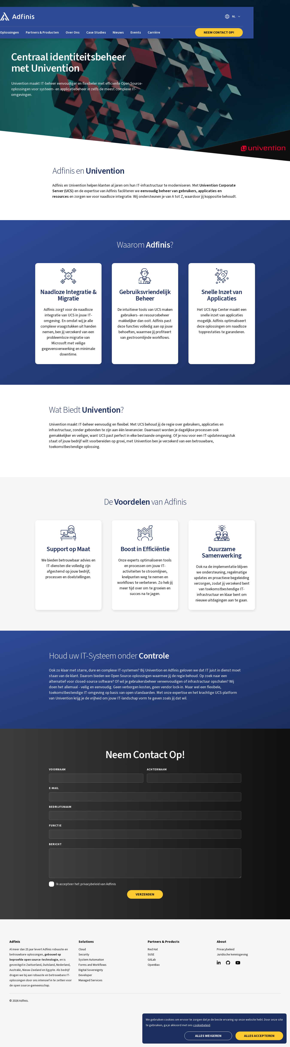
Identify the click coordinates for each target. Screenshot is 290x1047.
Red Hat (153, 949)
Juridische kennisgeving (232, 954)
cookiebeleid (201, 1025)
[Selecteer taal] (261, 16)
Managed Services (90, 980)
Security (84, 954)
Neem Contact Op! (248, 32)
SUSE (151, 954)
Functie (55, 825)
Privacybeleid (225, 949)
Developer (85, 975)
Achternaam (157, 769)
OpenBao (154, 965)
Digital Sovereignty (91, 970)
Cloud (82, 949)
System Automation (91, 960)
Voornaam (57, 769)
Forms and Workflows (92, 965)
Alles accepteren (259, 1035)
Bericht (55, 844)
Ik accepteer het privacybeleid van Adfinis (86, 884)
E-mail (54, 788)
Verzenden (145, 894)
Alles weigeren (208, 1035)
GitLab (152, 960)
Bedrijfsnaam (60, 807)
